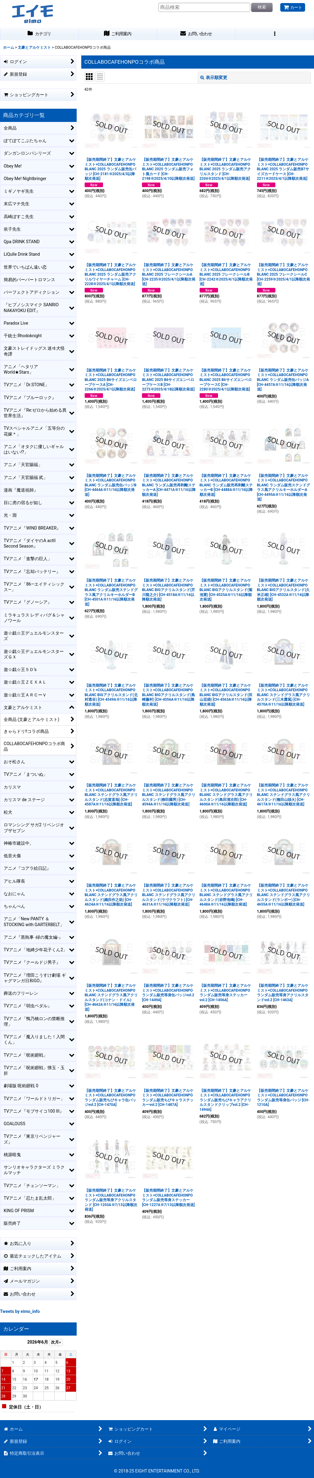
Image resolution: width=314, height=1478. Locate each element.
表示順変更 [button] (213, 77)
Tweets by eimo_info (20, 1311)
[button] (275, 34)
